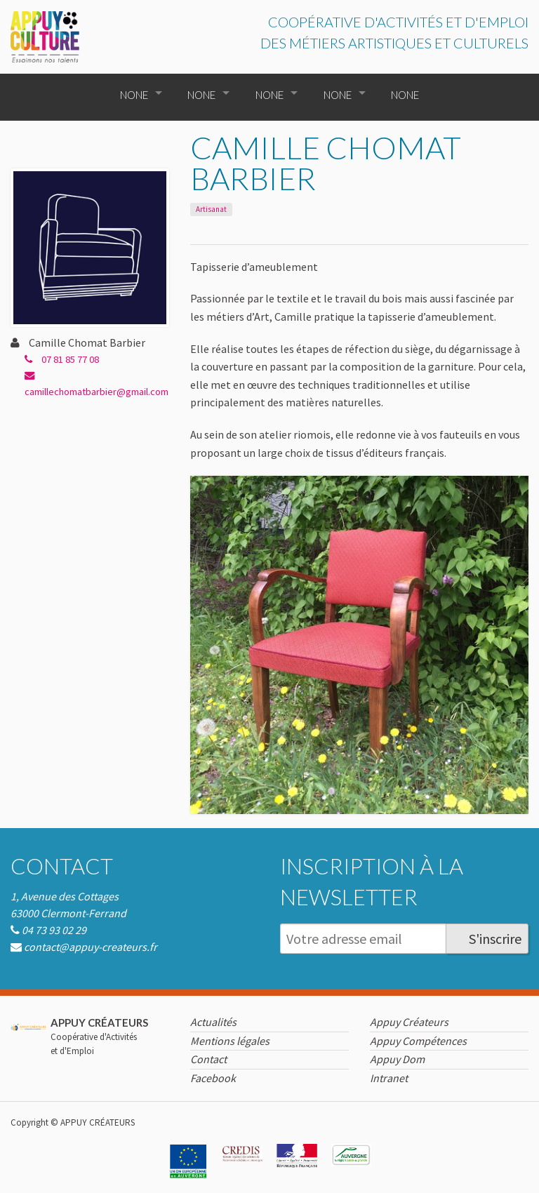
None (134, 94)
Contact (62, 866)
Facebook (213, 1078)
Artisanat (211, 209)
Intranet (389, 1078)
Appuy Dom (397, 1059)
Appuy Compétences (418, 1041)
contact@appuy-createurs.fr (90, 947)
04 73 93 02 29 (54, 930)
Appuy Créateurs (409, 1022)
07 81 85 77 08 (62, 359)
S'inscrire (495, 938)
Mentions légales (230, 1041)
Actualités (213, 1022)
